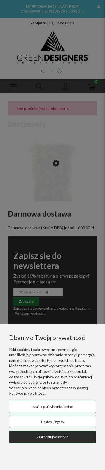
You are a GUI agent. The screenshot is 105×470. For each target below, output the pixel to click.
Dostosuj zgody (52, 422)
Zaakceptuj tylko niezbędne (52, 406)
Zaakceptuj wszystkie (52, 437)
